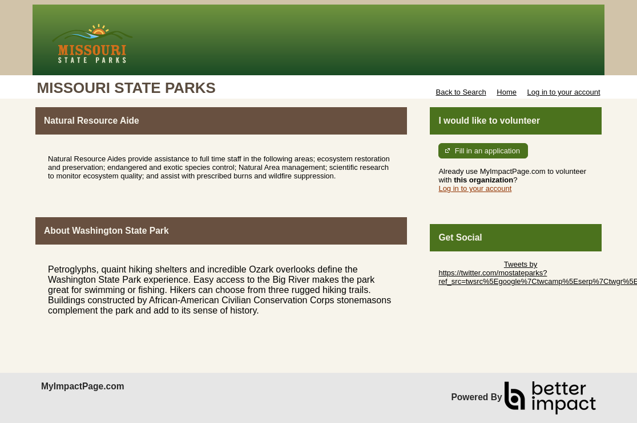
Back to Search (461, 92)
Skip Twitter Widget (470, 264)
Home (507, 92)
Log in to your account (563, 92)
